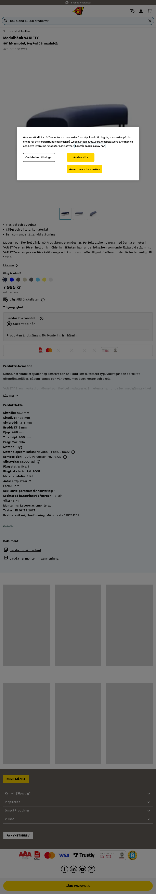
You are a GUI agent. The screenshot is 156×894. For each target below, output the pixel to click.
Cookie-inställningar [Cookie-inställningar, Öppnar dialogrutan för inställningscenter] (39, 157)
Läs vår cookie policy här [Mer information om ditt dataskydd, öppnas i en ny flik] (90, 146)
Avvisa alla (80, 157)
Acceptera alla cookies (84, 169)
